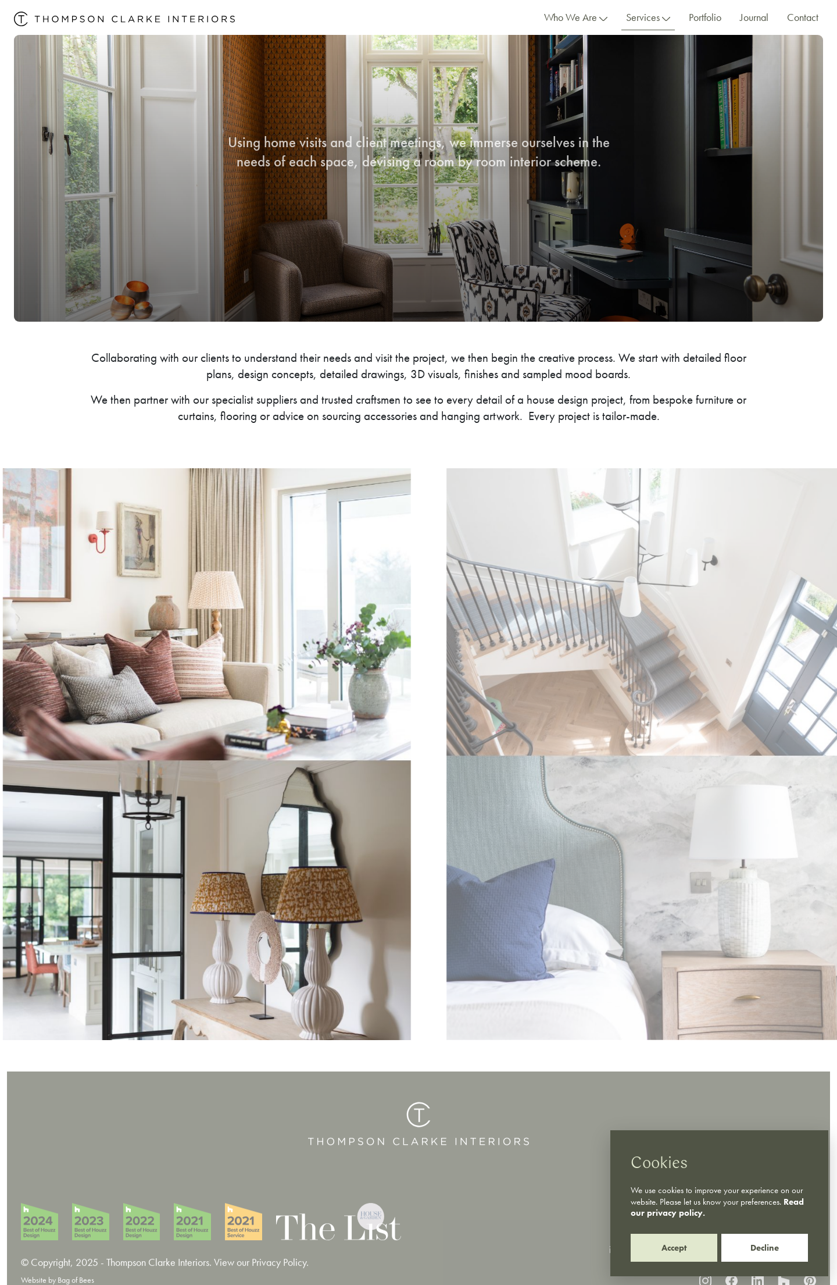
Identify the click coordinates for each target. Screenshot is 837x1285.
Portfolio (705, 17)
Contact (802, 17)
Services (648, 17)
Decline (764, 1248)
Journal (754, 17)
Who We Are (575, 17)
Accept (673, 1248)
